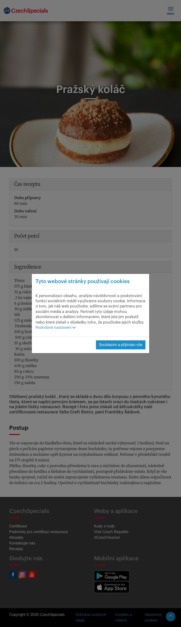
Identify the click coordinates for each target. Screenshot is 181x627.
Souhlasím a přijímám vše (120, 345)
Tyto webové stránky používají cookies (83, 281)
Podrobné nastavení (56, 327)
